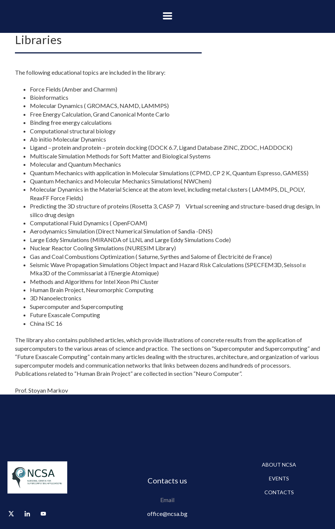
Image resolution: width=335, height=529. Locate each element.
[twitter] (11, 513)
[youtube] (43, 513)
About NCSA (279, 464)
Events (279, 478)
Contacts (279, 492)
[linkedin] (27, 513)
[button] (167, 16)
